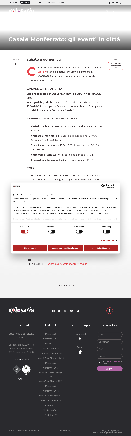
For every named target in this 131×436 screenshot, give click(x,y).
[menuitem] (51, 333)
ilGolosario (14, 2)
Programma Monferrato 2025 (116, 65)
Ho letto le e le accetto (111, 362)
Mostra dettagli (107, 240)
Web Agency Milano (115, 430)
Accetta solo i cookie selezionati (65, 248)
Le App (61, 2)
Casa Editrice (37, 2)
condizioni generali (114, 361)
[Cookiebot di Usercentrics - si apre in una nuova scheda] (103, 186)
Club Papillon (50, 2)
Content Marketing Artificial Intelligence (107, 432)
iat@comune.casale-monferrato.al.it (67, 263)
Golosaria (25, 2)
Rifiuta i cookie (29, 248)
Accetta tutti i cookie (101, 248)
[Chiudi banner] (117, 186)
